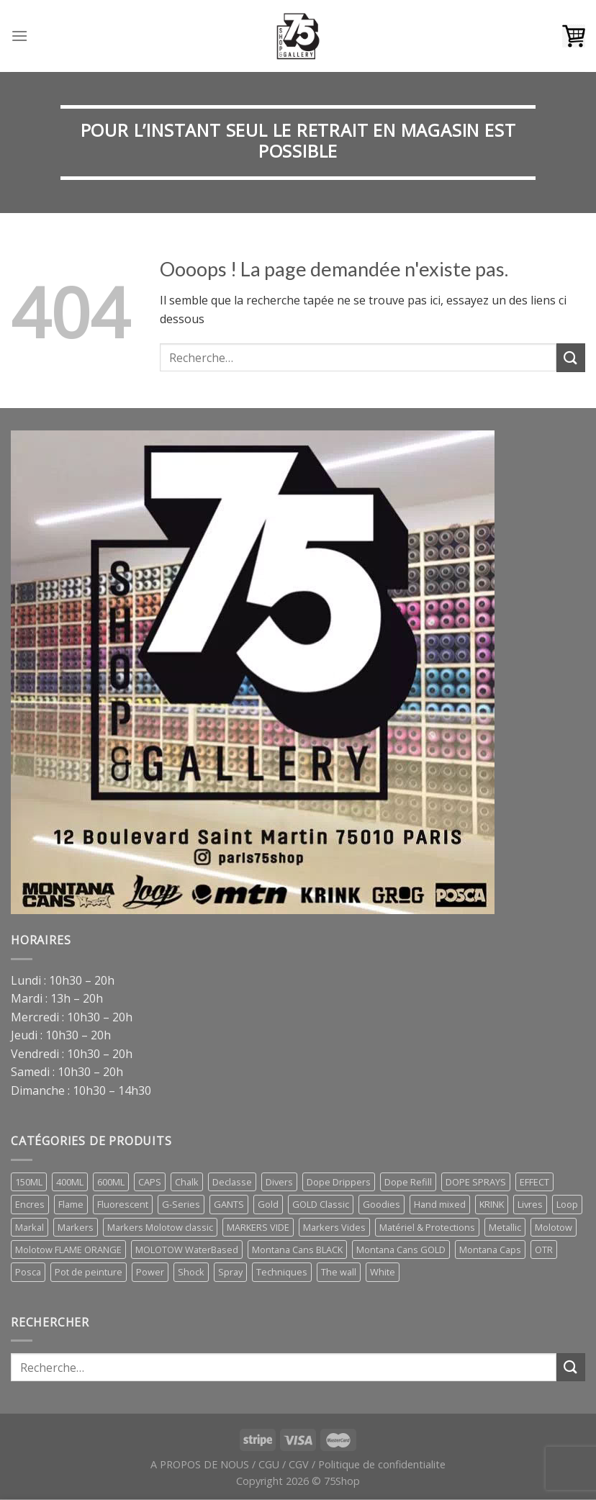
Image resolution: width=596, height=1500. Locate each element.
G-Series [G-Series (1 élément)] (181, 1204)
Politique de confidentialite (382, 1464)
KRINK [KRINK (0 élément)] (491, 1204)
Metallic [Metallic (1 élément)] (505, 1227)
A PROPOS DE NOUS (199, 1464)
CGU (268, 1464)
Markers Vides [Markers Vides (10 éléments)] (334, 1227)
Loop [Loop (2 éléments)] (567, 1204)
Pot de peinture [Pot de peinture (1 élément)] (88, 1271)
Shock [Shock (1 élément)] (191, 1271)
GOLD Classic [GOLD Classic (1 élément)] (320, 1204)
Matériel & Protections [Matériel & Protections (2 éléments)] (427, 1227)
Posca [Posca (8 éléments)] (28, 1271)
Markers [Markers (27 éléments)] (76, 1227)
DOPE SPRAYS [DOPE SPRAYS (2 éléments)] (476, 1181)
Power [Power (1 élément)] (150, 1271)
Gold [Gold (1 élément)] (268, 1204)
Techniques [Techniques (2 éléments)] (281, 1271)
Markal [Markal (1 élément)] (29, 1227)
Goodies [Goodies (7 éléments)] (381, 1204)
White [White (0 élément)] (382, 1271)
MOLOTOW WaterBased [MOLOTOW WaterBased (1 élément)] (186, 1249)
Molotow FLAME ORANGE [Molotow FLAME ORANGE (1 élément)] (68, 1249)
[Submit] (570, 357)
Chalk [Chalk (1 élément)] (187, 1181)
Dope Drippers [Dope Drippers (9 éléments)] (339, 1181)
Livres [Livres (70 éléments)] (530, 1204)
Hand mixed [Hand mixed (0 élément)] (440, 1204)
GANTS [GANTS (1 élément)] (229, 1204)
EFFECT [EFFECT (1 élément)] (534, 1181)
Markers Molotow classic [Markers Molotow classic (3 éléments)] (160, 1227)
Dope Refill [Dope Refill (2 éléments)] (408, 1181)
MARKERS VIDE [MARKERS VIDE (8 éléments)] (258, 1227)
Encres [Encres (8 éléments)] (30, 1204)
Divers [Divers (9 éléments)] (279, 1181)
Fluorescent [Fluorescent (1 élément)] (122, 1204)
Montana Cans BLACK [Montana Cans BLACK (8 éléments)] (297, 1249)
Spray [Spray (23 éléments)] (230, 1271)
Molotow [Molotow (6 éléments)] (553, 1227)
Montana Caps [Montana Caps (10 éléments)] (490, 1249)
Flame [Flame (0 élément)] (70, 1204)
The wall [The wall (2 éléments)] (338, 1271)
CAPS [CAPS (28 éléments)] (149, 1181)
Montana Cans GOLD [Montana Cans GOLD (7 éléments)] (401, 1249)
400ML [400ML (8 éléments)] (69, 1181)
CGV (299, 1464)
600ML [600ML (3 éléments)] (111, 1181)
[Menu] (19, 35)
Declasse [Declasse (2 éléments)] (232, 1181)
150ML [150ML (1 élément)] (28, 1181)
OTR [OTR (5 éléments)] (544, 1249)
